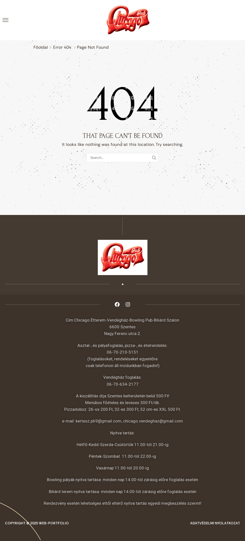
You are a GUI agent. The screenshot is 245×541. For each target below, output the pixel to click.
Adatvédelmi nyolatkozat (215, 523)
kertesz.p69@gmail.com (98, 420)
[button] (5, 20)
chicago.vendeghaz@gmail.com (153, 420)
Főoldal (41, 47)
